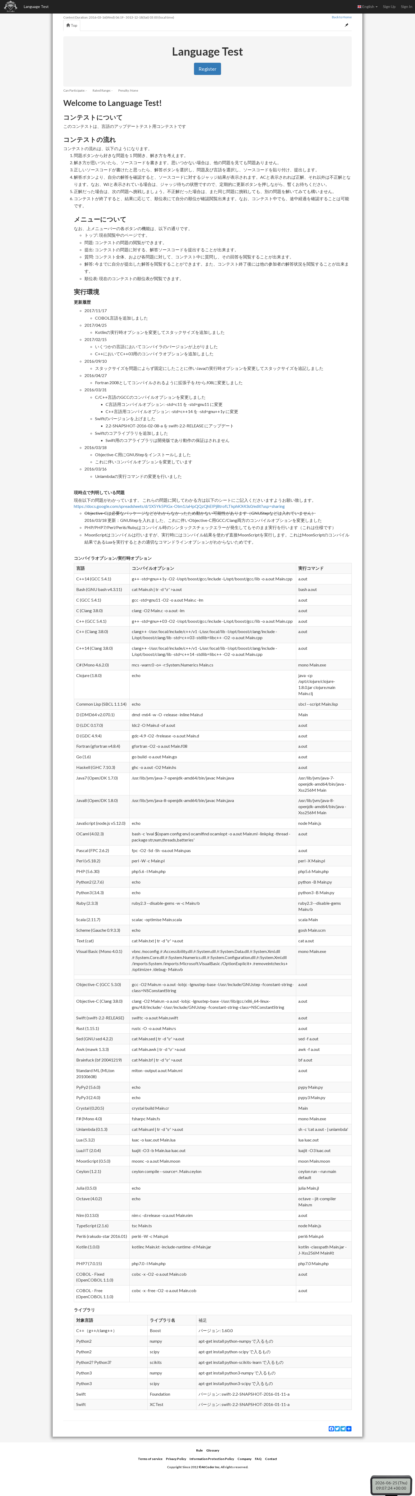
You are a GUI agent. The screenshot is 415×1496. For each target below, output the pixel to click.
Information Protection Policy (212, 1459)
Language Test (36, 6)
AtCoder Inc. (211, 1467)
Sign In (406, 6)
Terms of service (150, 1459)
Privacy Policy (176, 1459)
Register (207, 69)
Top (71, 25)
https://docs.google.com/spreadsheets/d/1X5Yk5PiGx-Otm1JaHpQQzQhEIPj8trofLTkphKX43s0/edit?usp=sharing (179, 506)
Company (244, 1459)
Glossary (212, 1450)
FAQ (258, 1459)
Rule (199, 1450)
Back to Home (342, 17)
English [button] (367, 6)
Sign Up (389, 6)
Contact (271, 1459)
